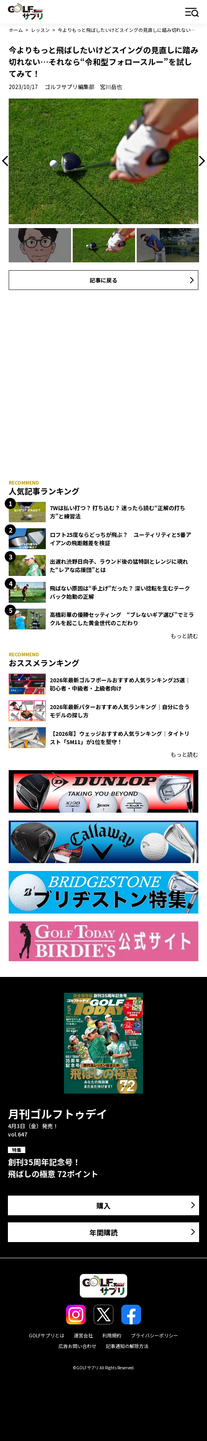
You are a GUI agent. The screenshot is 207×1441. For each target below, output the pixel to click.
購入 (103, 1205)
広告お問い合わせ (77, 1346)
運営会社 (83, 1335)
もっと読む (184, 636)
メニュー (192, 13)
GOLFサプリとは (46, 1335)
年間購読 (103, 1232)
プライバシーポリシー (154, 1335)
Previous (7, 161)
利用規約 (111, 1335)
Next (199, 161)
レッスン (40, 29)
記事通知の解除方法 (127, 1346)
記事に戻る (103, 280)
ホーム (16, 29)
